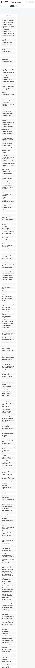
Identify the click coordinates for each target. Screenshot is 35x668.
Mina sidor (8, 6)
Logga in (31, 2)
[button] (12, 2)
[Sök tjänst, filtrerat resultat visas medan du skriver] (19, 2)
